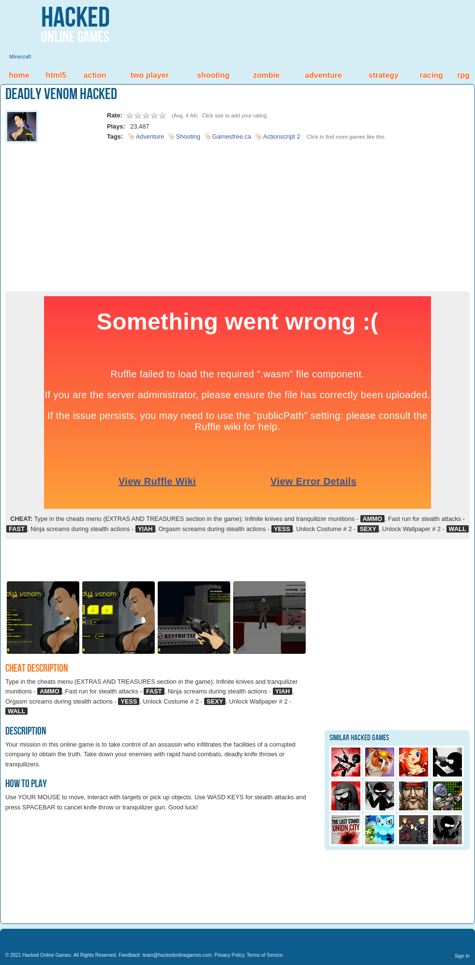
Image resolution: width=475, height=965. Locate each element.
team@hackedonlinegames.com (177, 955)
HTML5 (55, 75)
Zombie (266, 75)
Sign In (462, 956)
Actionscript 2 (281, 136)
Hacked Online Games (46, 955)
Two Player (150, 75)
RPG (463, 75)
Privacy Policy (229, 955)
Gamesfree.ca (231, 136)
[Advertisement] (237, 214)
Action (95, 75)
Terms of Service (264, 955)
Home (19, 75)
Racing (431, 75)
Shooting (213, 75)
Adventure (323, 75)
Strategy (384, 75)
